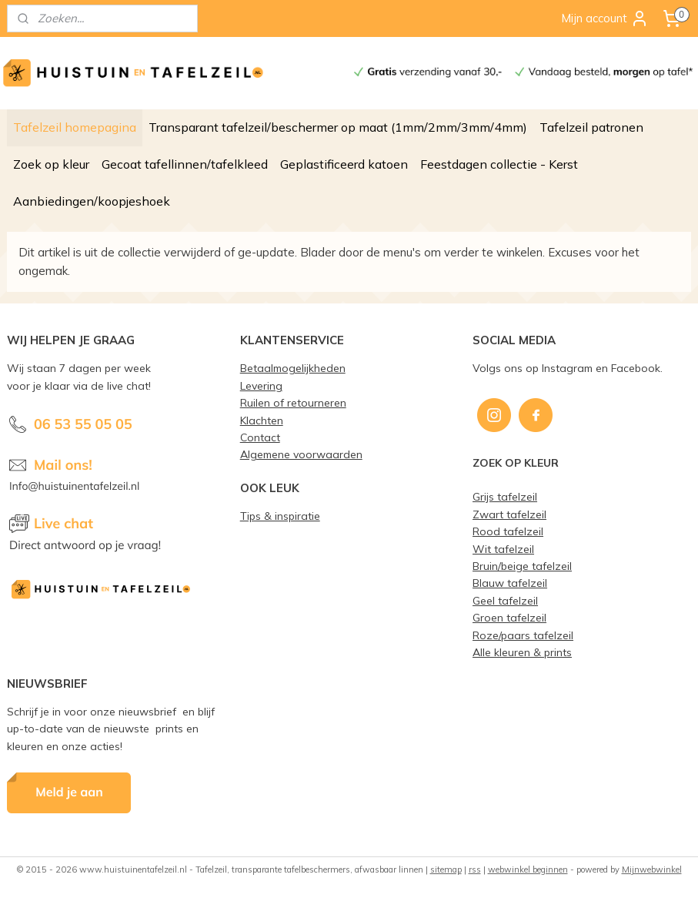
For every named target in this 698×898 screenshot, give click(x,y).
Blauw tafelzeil (510, 582)
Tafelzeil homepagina (74, 127)
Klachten (261, 420)
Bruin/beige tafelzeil (522, 565)
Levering (261, 385)
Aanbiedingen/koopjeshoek (91, 201)
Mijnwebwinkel (652, 869)
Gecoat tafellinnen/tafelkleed (185, 164)
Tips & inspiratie (280, 515)
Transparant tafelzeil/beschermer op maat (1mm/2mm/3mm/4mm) (338, 127)
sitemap (446, 869)
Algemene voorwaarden (301, 454)
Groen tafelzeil (509, 617)
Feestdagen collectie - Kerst (499, 164)
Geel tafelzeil (505, 600)
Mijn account (605, 18)
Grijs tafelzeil (505, 496)
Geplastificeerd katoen (344, 164)
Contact (260, 437)
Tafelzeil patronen (591, 127)
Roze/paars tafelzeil (523, 635)
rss (475, 869)
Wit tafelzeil (503, 548)
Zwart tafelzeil (509, 514)
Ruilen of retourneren (293, 402)
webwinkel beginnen (528, 869)
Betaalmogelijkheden (293, 367)
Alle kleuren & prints (522, 651)
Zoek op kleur (51, 164)
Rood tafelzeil (508, 531)
